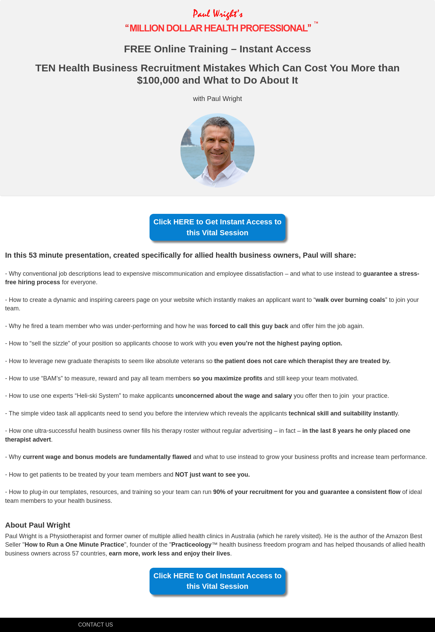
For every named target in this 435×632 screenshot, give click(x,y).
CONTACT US (95, 625)
